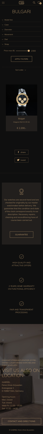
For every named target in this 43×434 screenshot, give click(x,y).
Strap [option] (7, 44)
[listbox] (21, 20)
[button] (21, 152)
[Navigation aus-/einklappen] (3, 2)
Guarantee (21, 234)
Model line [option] (9, 20)
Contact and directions (21, 421)
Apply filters (21, 59)
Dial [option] (6, 39)
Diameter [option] (8, 29)
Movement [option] (9, 34)
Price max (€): (9, 51)
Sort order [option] (19, 70)
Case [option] (7, 25)
